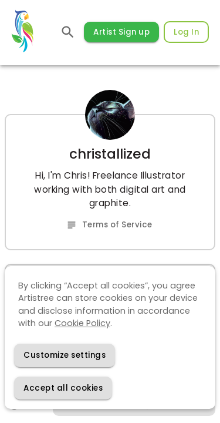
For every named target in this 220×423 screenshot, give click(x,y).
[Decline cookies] (64, 355)
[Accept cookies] (63, 388)
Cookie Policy (82, 323)
